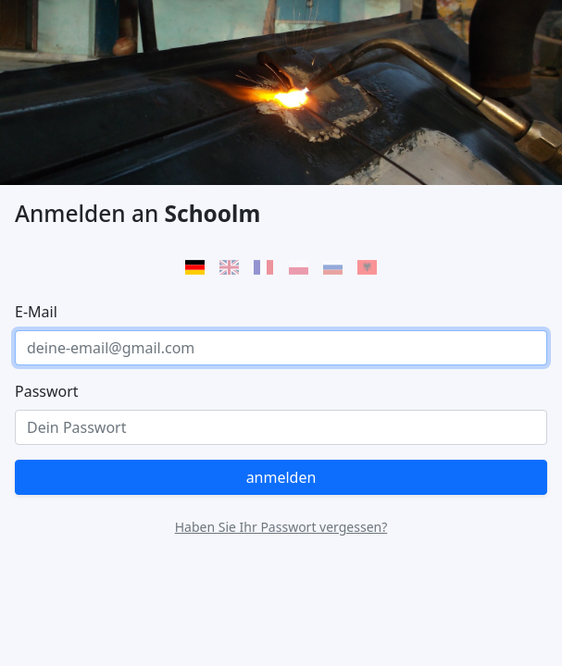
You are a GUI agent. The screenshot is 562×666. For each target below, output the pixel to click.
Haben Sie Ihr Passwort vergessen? (281, 527)
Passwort (47, 391)
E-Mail (36, 312)
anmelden (281, 477)
